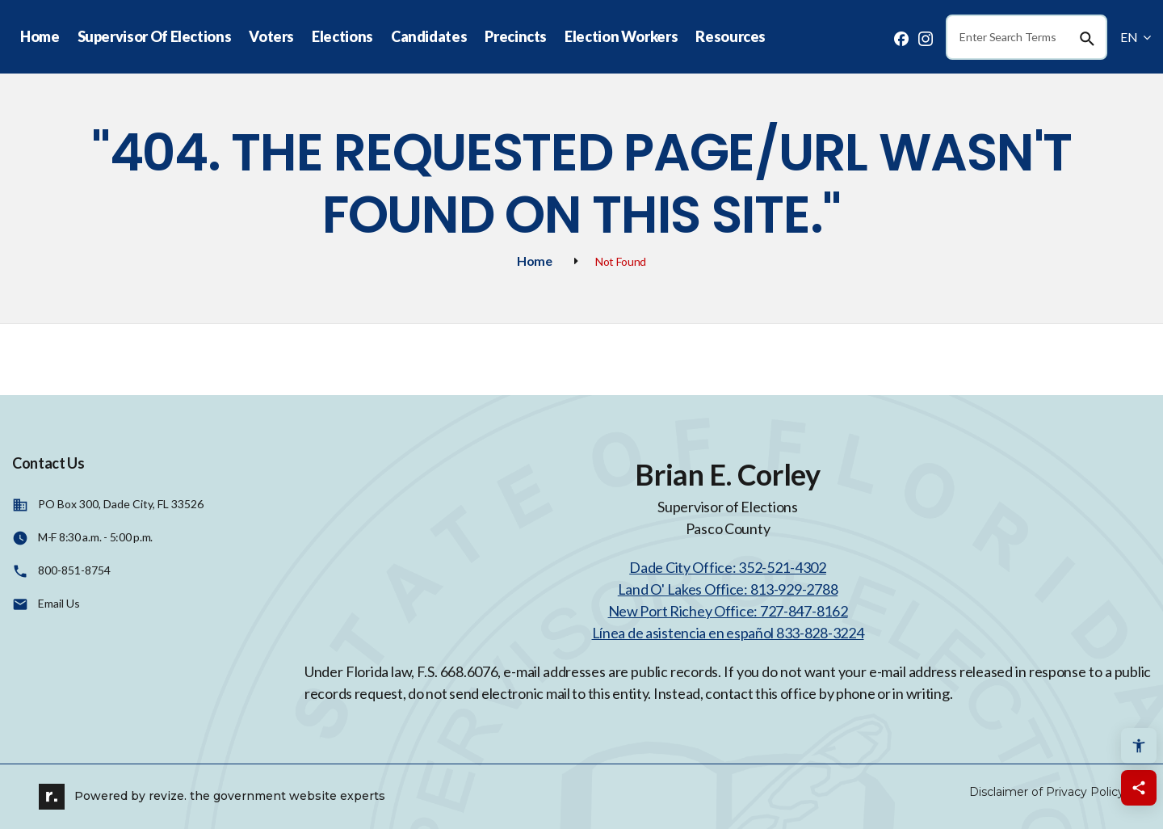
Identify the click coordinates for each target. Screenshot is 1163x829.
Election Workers (621, 36)
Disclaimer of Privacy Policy (1046, 792)
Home (40, 36)
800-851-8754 (74, 570)
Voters (271, 36)
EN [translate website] (1135, 36)
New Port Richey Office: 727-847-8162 (728, 611)
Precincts (516, 36)
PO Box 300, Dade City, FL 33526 (121, 504)
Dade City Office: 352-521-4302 (727, 567)
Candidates (429, 36)
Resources (730, 36)
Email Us (59, 603)
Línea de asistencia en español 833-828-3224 (728, 633)
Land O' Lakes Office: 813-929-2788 (728, 589)
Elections (342, 36)
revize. (168, 795)
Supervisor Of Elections (155, 36)
